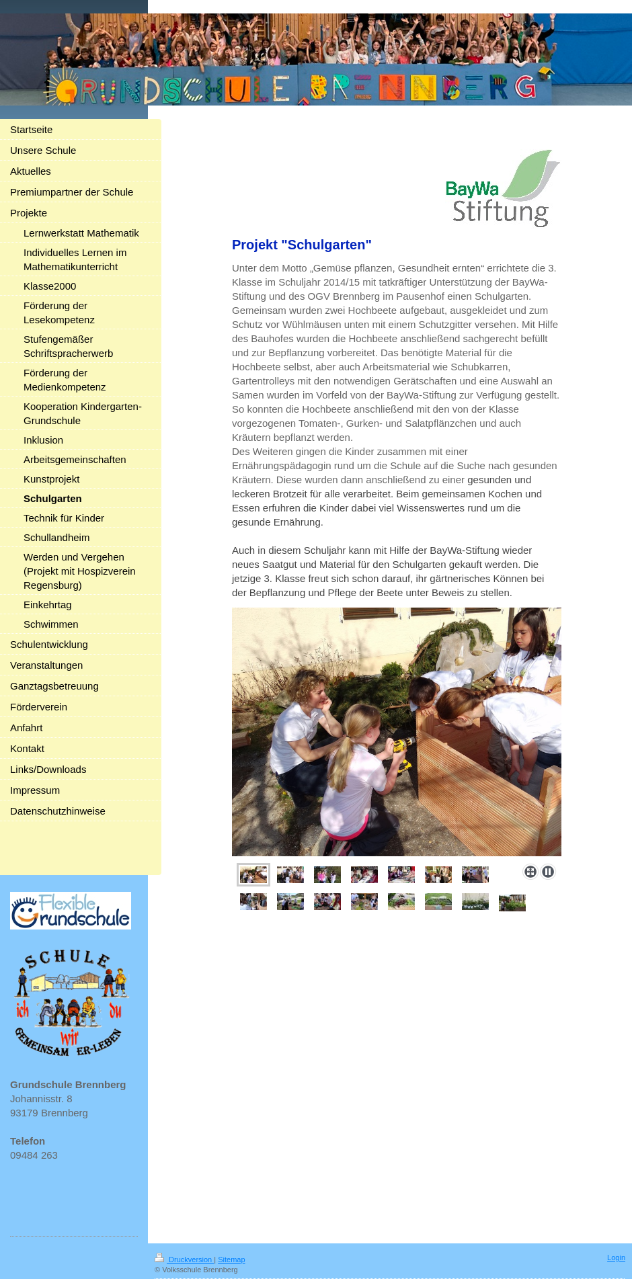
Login (616, 1257)
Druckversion (184, 1259)
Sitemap (231, 1259)
